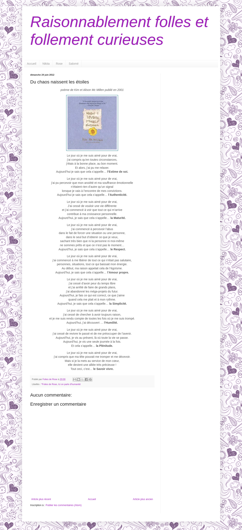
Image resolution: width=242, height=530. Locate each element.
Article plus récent (41, 499)
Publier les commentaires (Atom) (63, 505)
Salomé (73, 63)
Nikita (46, 63)
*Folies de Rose (49, 384)
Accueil (31, 63)
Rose (59, 63)
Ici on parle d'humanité (69, 384)
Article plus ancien (143, 499)
